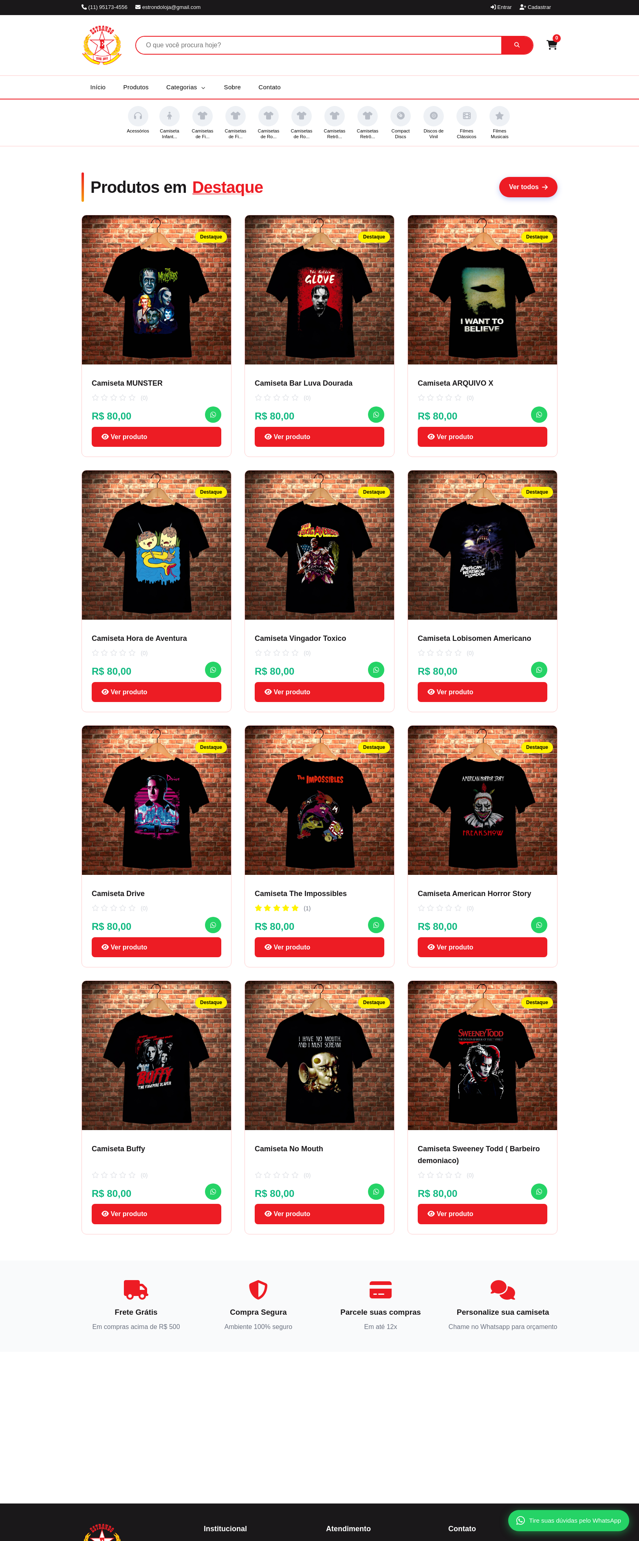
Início (98, 87)
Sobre (232, 87)
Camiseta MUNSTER (127, 383)
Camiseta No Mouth (289, 1149)
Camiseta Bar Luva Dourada (304, 383)
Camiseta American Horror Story (474, 894)
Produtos (135, 87)
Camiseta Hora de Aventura (139, 638)
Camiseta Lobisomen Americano (474, 638)
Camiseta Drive (118, 894)
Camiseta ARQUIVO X (455, 383)
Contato (269, 87)
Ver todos (528, 186)
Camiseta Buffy (118, 1149)
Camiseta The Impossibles (301, 894)
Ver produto (124, 436)
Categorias (185, 87)
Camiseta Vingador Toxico (300, 638)
